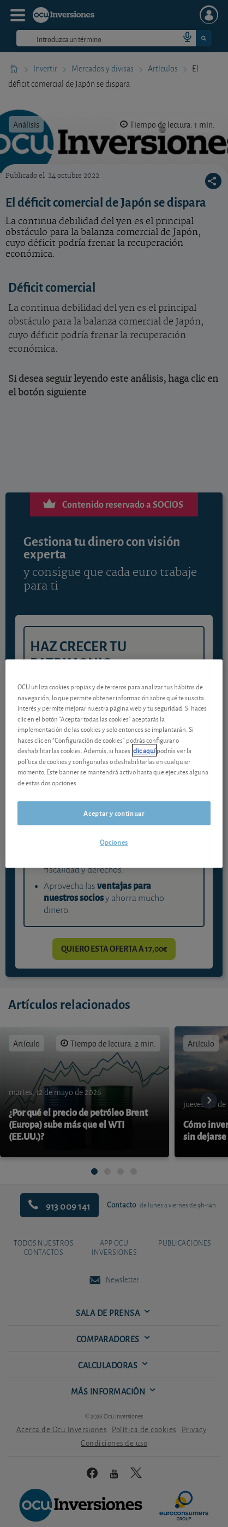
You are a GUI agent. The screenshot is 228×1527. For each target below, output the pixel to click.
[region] (113, 763)
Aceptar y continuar (113, 813)
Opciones (114, 842)
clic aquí (144, 750)
